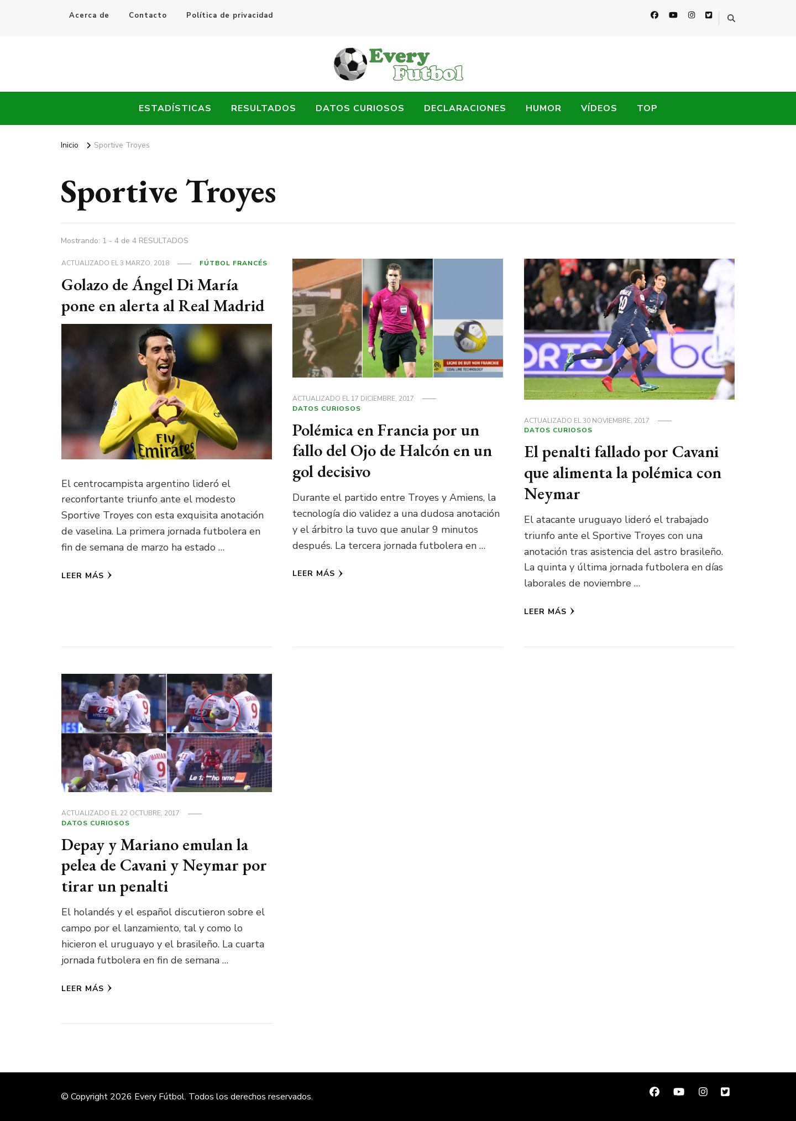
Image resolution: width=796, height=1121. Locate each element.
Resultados (263, 108)
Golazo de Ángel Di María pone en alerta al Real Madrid (162, 295)
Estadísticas (175, 108)
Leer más (86, 575)
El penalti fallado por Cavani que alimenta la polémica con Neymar (622, 472)
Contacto (148, 15)
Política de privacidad (229, 15)
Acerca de (89, 15)
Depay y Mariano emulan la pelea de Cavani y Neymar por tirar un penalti (164, 865)
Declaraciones (465, 108)
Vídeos (599, 108)
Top (647, 108)
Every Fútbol (159, 1097)
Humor (544, 108)
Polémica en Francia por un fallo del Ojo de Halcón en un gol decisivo (392, 450)
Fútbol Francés (234, 263)
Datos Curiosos (360, 108)
